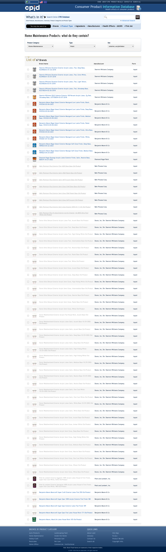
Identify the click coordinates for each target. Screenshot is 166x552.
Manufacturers (94, 26)
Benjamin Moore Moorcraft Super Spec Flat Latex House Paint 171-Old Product (65, 513)
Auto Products (34, 533)
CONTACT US (128, 2)
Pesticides (33, 541)
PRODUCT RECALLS (117, 2)
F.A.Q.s (114, 536)
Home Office (33, 544)
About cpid (91, 533)
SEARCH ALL (137, 2)
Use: (109, 43)
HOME (99, 2)
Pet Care (57, 541)
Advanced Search (128, 21)
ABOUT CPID (106, 2)
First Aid (129, 26)
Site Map (115, 533)
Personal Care (59, 539)
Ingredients (80, 26)
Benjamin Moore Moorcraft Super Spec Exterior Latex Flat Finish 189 (62, 506)
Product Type (67, 26)
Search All (90, 541)
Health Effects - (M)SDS (112, 26)
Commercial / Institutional (64, 544)
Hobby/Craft (33, 539)
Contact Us (91, 539)
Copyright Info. (118, 541)
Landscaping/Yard (60, 533)
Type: (71, 43)
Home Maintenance (36, 536)
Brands (56, 26)
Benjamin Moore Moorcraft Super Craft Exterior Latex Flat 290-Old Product (64, 492)
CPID (32, 8)
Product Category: (33, 43)
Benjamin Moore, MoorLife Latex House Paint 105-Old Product (60, 519)
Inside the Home (60, 536)
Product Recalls (118, 539)
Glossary (90, 536)
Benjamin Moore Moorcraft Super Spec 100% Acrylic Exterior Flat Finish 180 (65, 499)
